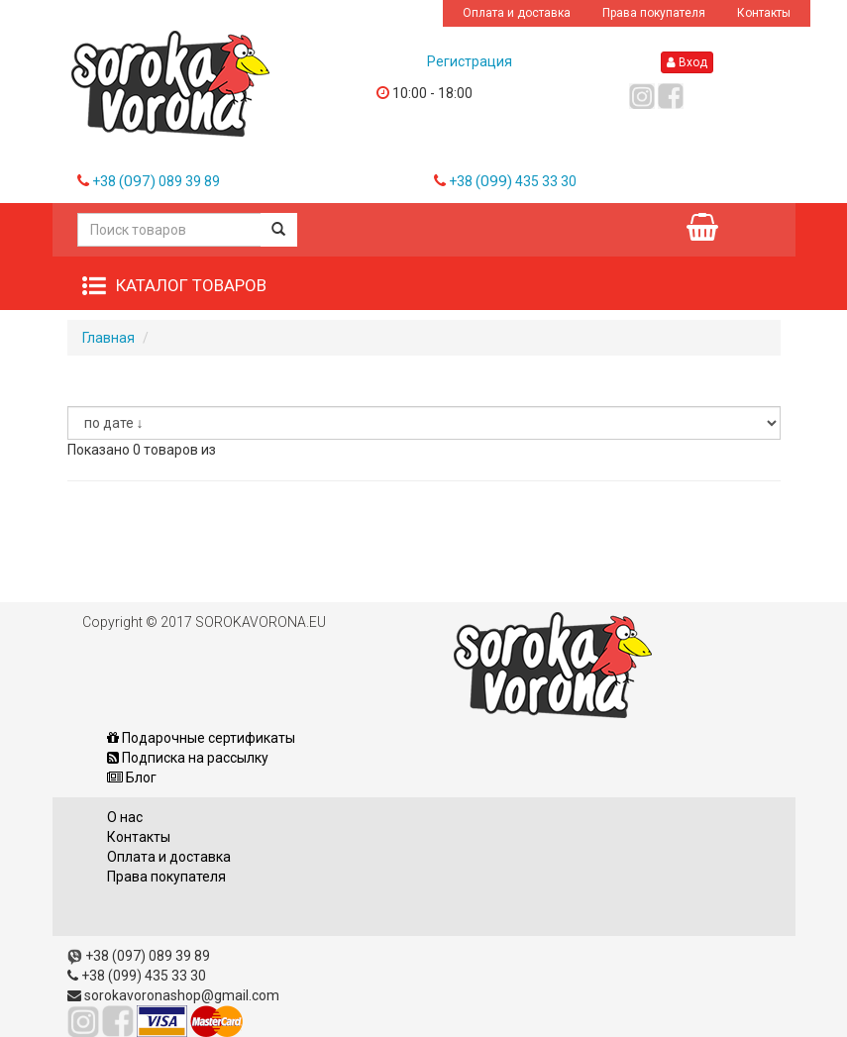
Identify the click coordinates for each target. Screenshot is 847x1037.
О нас (125, 817)
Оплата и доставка (517, 13)
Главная (108, 338)
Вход (687, 62)
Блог (132, 777)
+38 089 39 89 (156, 181)
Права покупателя (653, 13)
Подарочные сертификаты (201, 738)
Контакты (764, 13)
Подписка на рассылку (187, 758)
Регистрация (469, 61)
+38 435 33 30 (513, 181)
